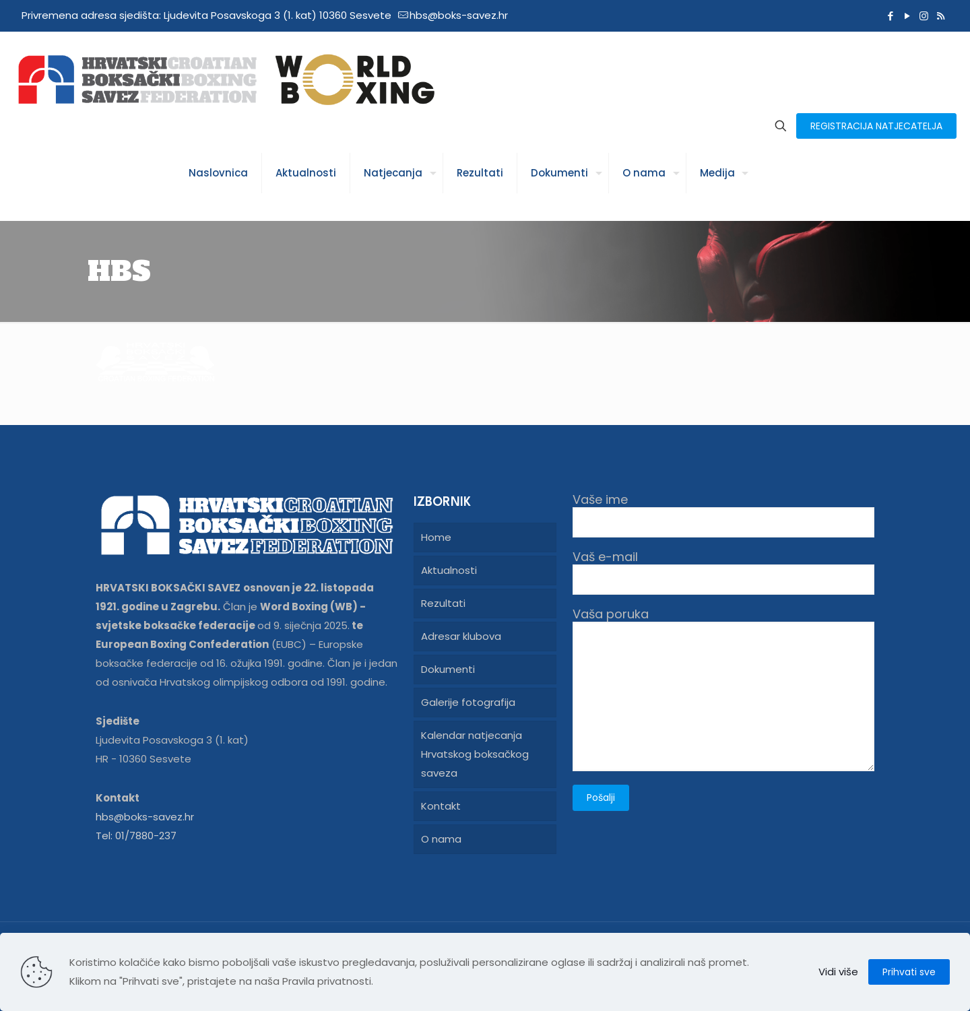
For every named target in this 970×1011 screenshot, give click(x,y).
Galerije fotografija (468, 702)
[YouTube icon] (907, 16)
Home (436, 537)
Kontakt (441, 806)
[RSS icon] (941, 16)
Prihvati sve (909, 972)
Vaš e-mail (723, 572)
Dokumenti (448, 669)
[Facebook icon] (890, 16)
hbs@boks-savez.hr (145, 817)
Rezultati (443, 603)
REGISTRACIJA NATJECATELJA (876, 126)
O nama (441, 839)
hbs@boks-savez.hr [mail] (459, 15)
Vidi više (838, 972)
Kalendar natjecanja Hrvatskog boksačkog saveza (475, 754)
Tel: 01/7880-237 (136, 835)
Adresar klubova (461, 636)
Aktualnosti (449, 570)
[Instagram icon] (924, 16)
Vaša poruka (723, 689)
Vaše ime (723, 514)
